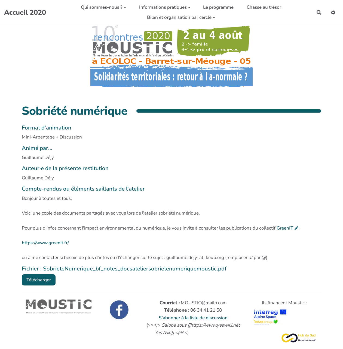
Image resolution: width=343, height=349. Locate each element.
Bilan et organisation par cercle (181, 17)
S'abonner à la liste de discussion (193, 318)
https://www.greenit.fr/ (45, 243)
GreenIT (285, 228)
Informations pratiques (164, 7)
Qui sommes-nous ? (103, 7)
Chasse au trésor (264, 7)
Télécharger (38, 280)
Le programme (218, 7)
